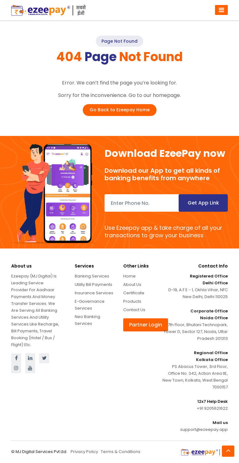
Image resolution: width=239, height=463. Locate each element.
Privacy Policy (84, 452)
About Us (132, 284)
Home (129, 276)
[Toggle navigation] (221, 10)
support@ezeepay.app (204, 429)
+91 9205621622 (212, 408)
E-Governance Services (90, 304)
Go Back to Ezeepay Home (120, 110)
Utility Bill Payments (93, 284)
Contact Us (134, 310)
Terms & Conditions (120, 452)
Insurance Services (94, 293)
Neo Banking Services (87, 320)
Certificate (133, 293)
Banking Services (92, 276)
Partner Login (145, 324)
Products (132, 301)
